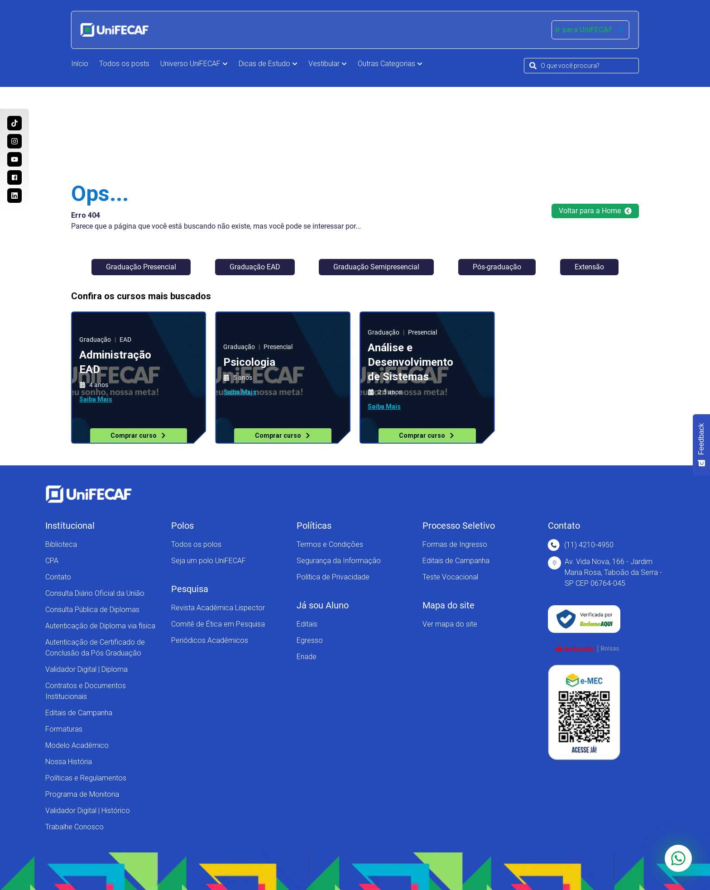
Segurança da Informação (339, 560)
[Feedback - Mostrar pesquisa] (701, 445)
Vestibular (327, 63)
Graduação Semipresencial (376, 267)
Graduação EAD (255, 267)
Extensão (589, 267)
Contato (58, 577)
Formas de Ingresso (454, 544)
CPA (51, 560)
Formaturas (63, 729)
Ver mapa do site (449, 624)
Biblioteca (61, 544)
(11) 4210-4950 (581, 545)
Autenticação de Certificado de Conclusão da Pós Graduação (95, 647)
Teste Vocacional (450, 577)
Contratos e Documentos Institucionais (85, 691)
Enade (307, 656)
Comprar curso (138, 435)
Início (79, 63)
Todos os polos (196, 544)
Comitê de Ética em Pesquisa (218, 624)
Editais (307, 624)
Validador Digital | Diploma (86, 669)
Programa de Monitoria (82, 794)
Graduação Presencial (141, 267)
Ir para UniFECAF (590, 29)
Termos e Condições (330, 544)
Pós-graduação (497, 267)
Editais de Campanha (78, 712)
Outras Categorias (390, 63)
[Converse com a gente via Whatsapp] (678, 858)
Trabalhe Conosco (74, 827)
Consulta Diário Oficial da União (94, 593)
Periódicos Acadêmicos (209, 640)
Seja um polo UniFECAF (208, 560)
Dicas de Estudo (268, 63)
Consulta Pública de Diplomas (92, 609)
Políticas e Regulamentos (85, 778)
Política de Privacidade (333, 577)
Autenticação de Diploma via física (100, 626)
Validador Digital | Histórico (87, 810)
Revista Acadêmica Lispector (218, 607)
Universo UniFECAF (194, 63)
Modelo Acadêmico (77, 745)
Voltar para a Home (595, 210)
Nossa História (68, 761)
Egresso (310, 640)
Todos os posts (124, 63)
